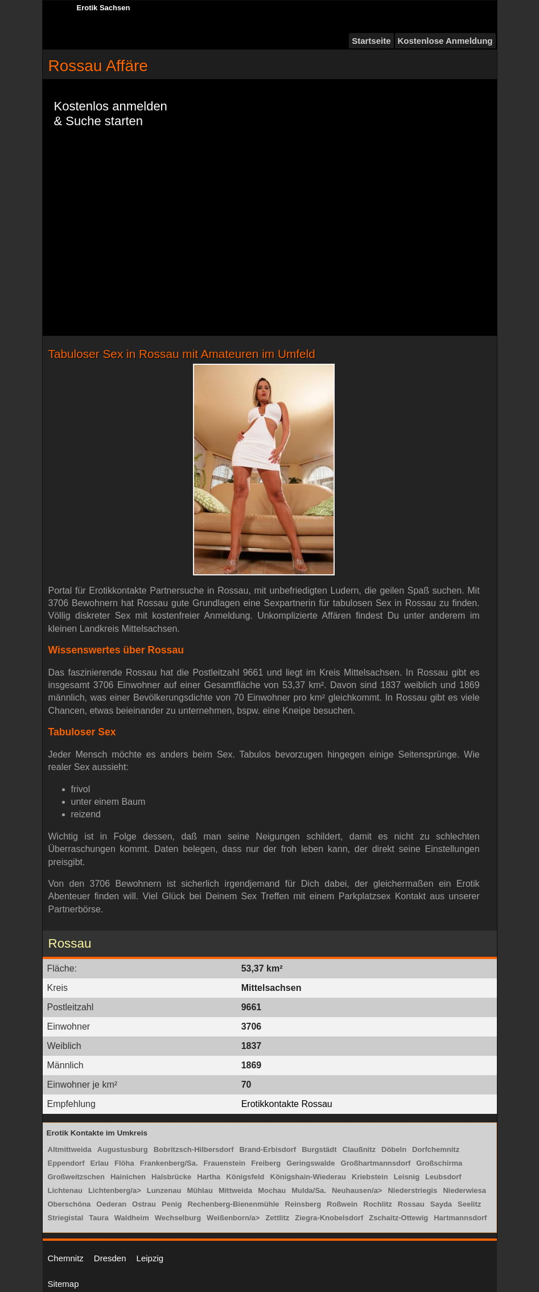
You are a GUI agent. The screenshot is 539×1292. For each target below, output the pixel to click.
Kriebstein (370, 1176)
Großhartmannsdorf (376, 1163)
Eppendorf (66, 1163)
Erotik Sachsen (103, 7)
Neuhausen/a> (357, 1190)
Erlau (99, 1163)
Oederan (111, 1204)
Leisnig (407, 1176)
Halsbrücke (171, 1176)
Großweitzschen (76, 1176)
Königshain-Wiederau (308, 1176)
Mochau (272, 1190)
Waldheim (131, 1217)
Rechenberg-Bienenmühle (233, 1204)
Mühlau (200, 1190)
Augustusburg (122, 1149)
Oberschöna (69, 1204)
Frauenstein (225, 1163)
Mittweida (235, 1190)
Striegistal (66, 1217)
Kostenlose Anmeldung (445, 41)
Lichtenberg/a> (114, 1190)
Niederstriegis (412, 1190)
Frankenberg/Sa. (169, 1163)
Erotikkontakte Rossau (286, 1104)
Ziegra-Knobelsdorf (329, 1217)
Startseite (371, 41)
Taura (98, 1217)
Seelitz (469, 1204)
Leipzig (150, 1258)
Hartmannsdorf (460, 1217)
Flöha (124, 1163)
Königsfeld (245, 1176)
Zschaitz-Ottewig (398, 1217)
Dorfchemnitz (435, 1149)
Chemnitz (66, 1258)
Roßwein (342, 1204)
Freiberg (266, 1163)
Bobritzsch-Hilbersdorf (194, 1149)
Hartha (208, 1176)
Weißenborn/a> (233, 1217)
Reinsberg (303, 1204)
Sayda (441, 1204)
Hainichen (128, 1176)
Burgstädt (319, 1149)
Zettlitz (277, 1217)
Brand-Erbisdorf (267, 1149)
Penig (172, 1204)
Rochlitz (377, 1204)
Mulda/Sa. (308, 1190)
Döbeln (393, 1149)
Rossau (411, 1204)
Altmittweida (70, 1149)
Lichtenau (65, 1190)
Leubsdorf (443, 1176)
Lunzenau (164, 1190)
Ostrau (144, 1204)
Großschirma (439, 1163)
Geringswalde (310, 1163)
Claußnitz (359, 1149)
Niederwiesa (464, 1190)
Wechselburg (178, 1217)
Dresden (110, 1258)
